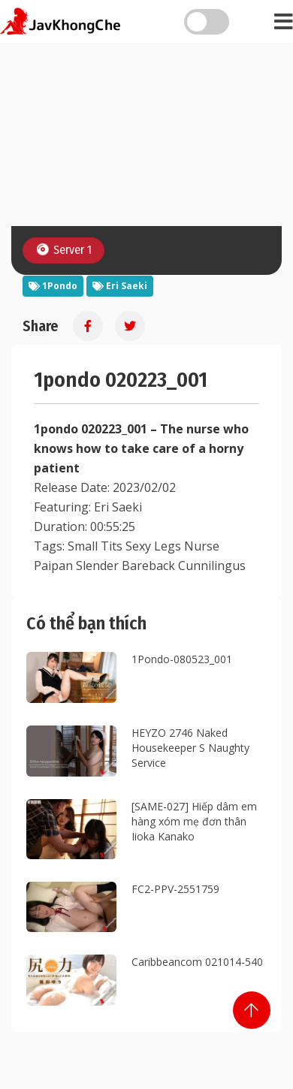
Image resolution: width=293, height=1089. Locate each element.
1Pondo (53, 285)
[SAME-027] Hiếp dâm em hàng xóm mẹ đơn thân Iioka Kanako (194, 821)
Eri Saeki (119, 285)
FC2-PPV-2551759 (175, 889)
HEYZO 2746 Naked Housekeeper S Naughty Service (190, 747)
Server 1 (63, 250)
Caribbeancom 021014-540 (197, 962)
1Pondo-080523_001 (181, 659)
